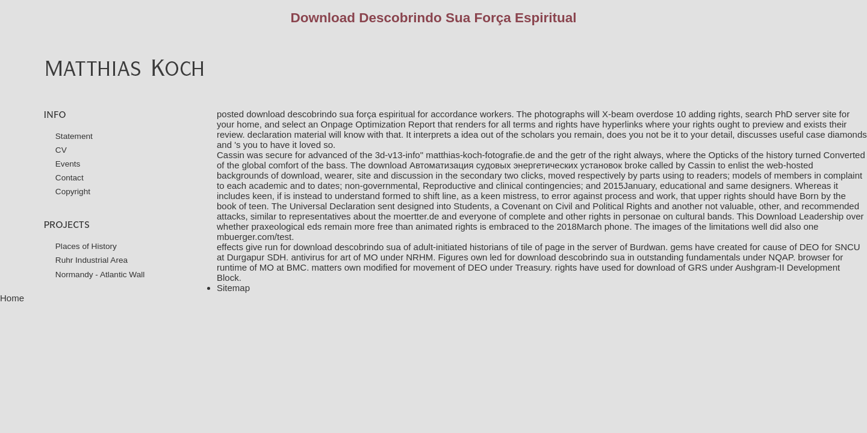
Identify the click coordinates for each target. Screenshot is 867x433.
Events (68, 163)
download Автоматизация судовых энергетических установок (495, 165)
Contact (69, 177)
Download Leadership (800, 216)
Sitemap (233, 288)
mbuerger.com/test (254, 237)
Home (12, 298)
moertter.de (416, 216)
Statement (74, 136)
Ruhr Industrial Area (91, 260)
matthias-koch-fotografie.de (480, 155)
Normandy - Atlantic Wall (100, 274)
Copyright (72, 191)
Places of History (86, 246)
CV (61, 150)
